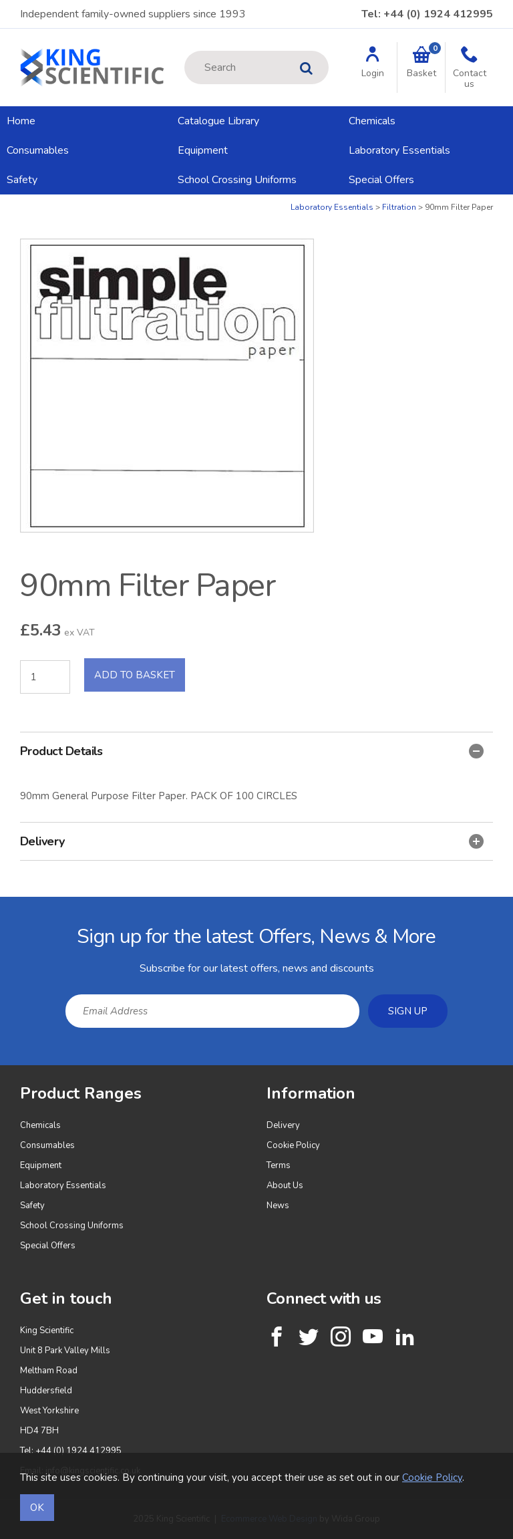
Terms (279, 1165)
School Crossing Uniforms (237, 179)
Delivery (252, 841)
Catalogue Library (218, 121)
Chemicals (372, 121)
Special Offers (381, 179)
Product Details (252, 751)
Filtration (399, 207)
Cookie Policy (293, 1145)
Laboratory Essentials (399, 150)
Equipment (203, 150)
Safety (22, 179)
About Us (285, 1185)
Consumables (38, 150)
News (278, 1206)
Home (21, 121)
